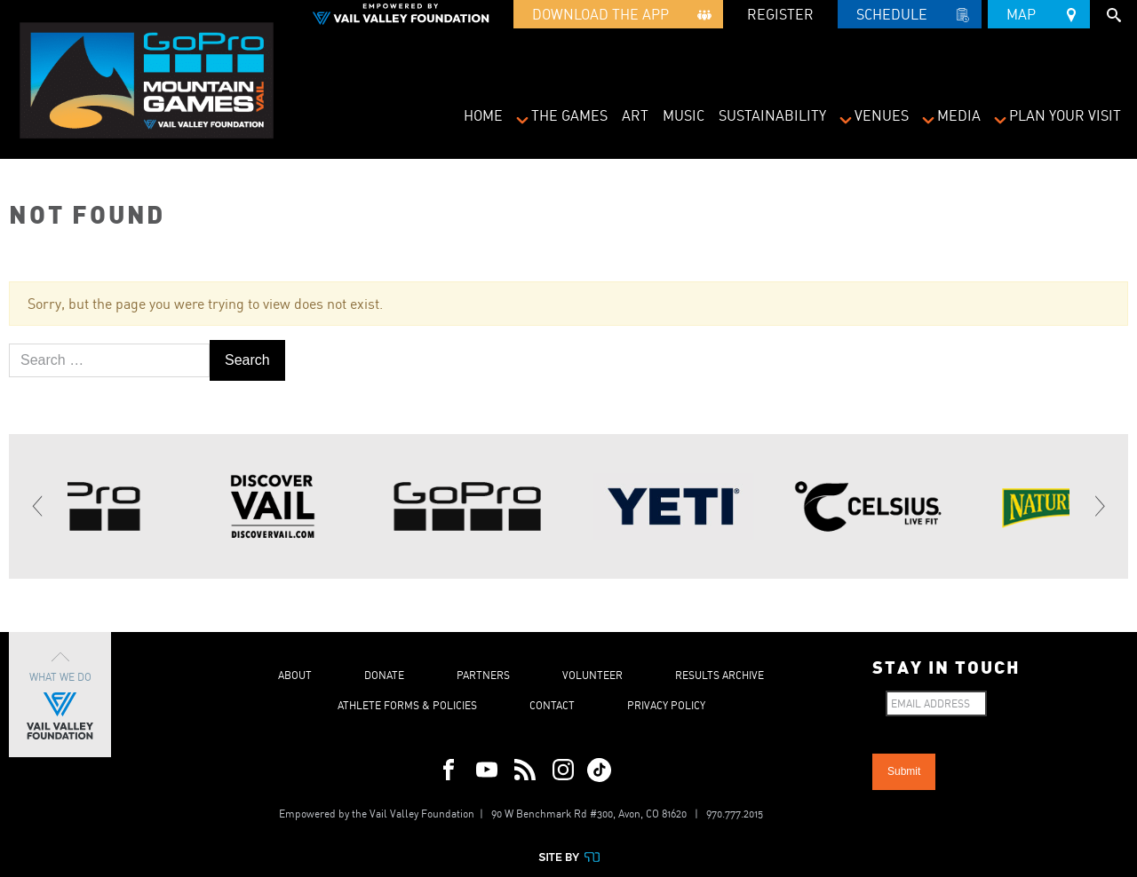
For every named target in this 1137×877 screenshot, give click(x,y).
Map (1038, 11)
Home (483, 115)
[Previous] (38, 506)
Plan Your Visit (1065, 115)
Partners (483, 675)
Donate (384, 675)
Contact (552, 705)
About (295, 675)
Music (683, 115)
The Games (569, 115)
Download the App (618, 16)
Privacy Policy (666, 705)
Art (635, 115)
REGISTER (780, 14)
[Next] (1098, 506)
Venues (882, 115)
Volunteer (592, 675)
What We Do (60, 694)
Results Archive (719, 675)
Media (959, 115)
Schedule (909, 16)
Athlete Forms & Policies (407, 705)
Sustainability (772, 115)
